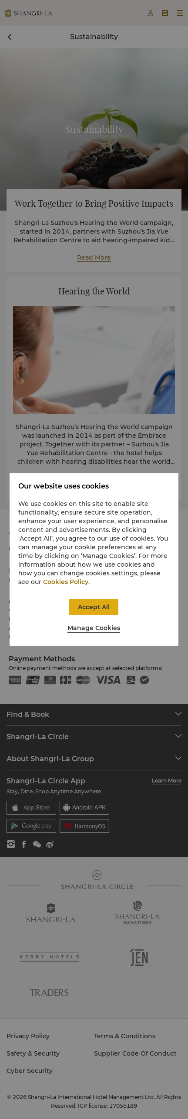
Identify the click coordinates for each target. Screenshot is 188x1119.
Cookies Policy (65, 582)
